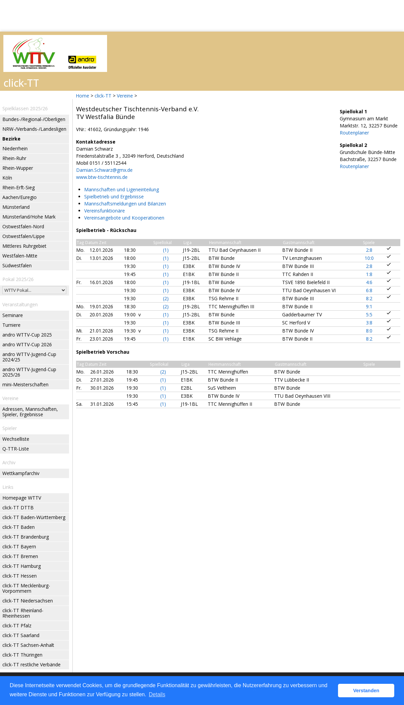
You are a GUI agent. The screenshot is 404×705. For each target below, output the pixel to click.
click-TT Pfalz (16, 625)
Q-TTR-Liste (15, 448)
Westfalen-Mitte (19, 255)
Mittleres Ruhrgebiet (24, 246)
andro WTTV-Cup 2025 (27, 334)
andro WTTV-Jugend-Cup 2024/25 (29, 357)
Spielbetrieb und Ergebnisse (114, 196)
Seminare (12, 315)
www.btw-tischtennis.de (102, 177)
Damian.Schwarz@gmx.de (104, 170)
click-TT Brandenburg (25, 537)
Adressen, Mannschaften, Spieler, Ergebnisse (30, 412)
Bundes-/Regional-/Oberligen (33, 119)
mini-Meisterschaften (25, 384)
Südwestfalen (17, 265)
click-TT (103, 95)
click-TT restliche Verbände (31, 664)
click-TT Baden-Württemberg (33, 517)
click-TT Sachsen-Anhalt (28, 645)
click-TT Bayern (19, 546)
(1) (166, 250)
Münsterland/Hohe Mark (29, 216)
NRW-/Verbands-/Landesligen (34, 129)
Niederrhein (15, 148)
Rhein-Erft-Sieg (18, 187)
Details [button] (157, 694)
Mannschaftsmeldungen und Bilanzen (125, 203)
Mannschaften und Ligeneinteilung (121, 189)
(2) (166, 298)
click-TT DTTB (18, 507)
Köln (7, 177)
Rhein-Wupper (17, 168)
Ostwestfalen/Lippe (23, 236)
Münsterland (16, 207)
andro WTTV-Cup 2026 (27, 344)
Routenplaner (354, 132)
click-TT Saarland (20, 635)
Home (82, 95)
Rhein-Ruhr (14, 158)
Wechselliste (15, 439)
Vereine (125, 95)
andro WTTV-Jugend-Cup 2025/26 (29, 372)
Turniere (11, 325)
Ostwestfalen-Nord (23, 226)
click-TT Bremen (20, 556)
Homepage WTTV (21, 498)
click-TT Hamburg (21, 566)
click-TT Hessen (19, 576)
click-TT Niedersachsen (27, 600)
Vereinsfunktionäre (104, 210)
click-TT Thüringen (22, 655)
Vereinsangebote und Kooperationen (124, 217)
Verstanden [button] (366, 690)
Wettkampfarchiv (20, 473)
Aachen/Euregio (19, 197)
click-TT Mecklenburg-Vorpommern (26, 588)
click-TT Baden (18, 527)
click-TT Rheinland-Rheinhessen (22, 613)
